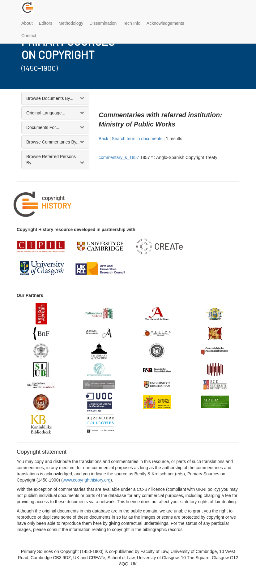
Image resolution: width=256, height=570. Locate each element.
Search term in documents (137, 138)
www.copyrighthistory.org (87, 480)
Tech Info (131, 23)
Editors (46, 23)
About (27, 23)
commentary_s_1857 (119, 157)
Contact (28, 35)
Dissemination (103, 23)
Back (103, 138)
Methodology (70, 23)
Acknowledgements (165, 23)
